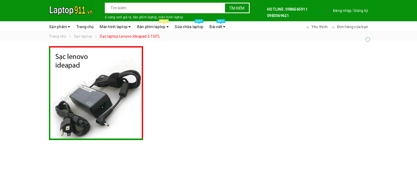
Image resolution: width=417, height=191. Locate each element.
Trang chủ (85, 27)
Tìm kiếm (236, 8)
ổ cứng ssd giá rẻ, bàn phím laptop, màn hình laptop (144, 17)
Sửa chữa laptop (189, 25)
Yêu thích (316, 27)
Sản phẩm (59, 27)
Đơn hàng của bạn (349, 27)
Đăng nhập (342, 10)
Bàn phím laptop (153, 25)
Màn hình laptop (115, 27)
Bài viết (217, 25)
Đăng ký (361, 10)
